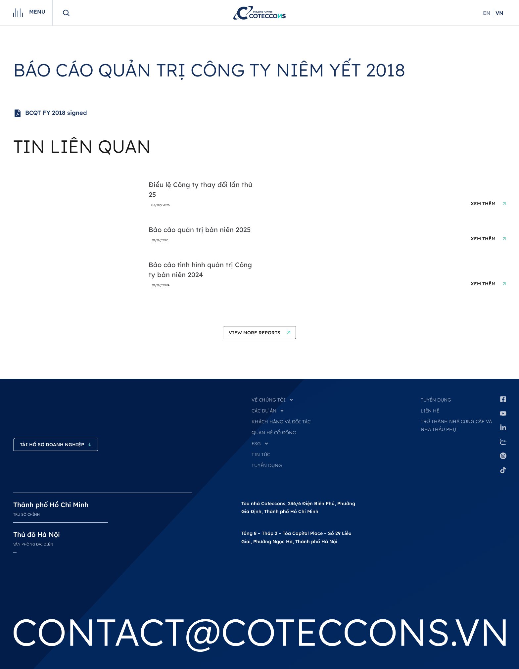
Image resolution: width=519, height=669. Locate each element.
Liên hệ (430, 411)
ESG (260, 444)
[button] (259, 332)
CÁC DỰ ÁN (268, 411)
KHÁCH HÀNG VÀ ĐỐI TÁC (281, 422)
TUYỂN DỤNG (267, 465)
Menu (37, 11)
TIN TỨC (261, 454)
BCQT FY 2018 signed (50, 113)
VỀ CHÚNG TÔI (273, 400)
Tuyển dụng (436, 400)
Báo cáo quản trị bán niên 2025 (200, 229)
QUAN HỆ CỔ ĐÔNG (274, 433)
